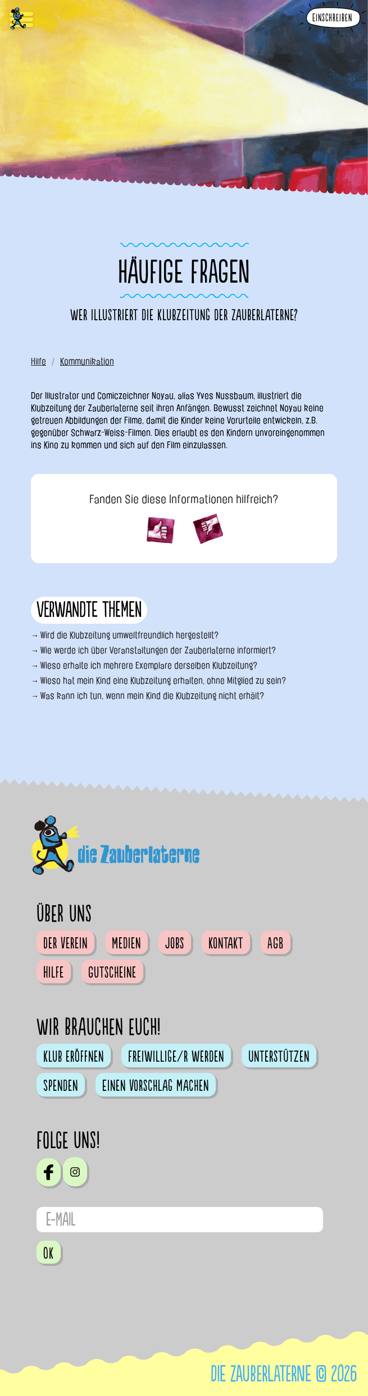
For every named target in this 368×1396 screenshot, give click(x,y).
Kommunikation (87, 361)
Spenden (60, 1086)
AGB (275, 943)
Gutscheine (112, 973)
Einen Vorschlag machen (155, 1086)
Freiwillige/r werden (176, 1057)
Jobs (174, 943)
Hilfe (38, 361)
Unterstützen (279, 1057)
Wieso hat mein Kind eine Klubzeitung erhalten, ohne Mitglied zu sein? (163, 680)
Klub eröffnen (73, 1057)
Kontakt (225, 943)
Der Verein (65, 943)
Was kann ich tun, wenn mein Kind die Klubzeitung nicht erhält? (152, 696)
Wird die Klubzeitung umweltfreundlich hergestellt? (129, 635)
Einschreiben (332, 18)
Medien (126, 943)
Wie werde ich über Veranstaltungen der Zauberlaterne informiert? (158, 650)
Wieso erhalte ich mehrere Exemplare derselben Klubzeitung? (148, 665)
